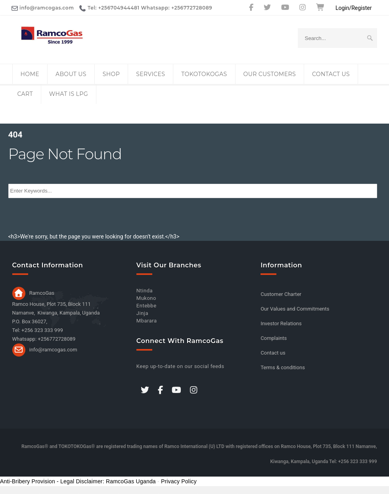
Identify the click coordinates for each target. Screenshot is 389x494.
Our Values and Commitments (295, 309)
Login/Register (353, 8)
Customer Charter (281, 294)
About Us (71, 74)
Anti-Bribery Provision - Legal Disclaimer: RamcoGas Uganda (78, 481)
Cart (25, 93)
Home (30, 74)
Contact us (331, 74)
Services (150, 74)
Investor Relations (281, 323)
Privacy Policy (179, 481)
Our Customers (269, 74)
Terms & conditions (283, 367)
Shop (111, 74)
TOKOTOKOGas (204, 74)
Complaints (274, 338)
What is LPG (68, 93)
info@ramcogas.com (53, 349)
